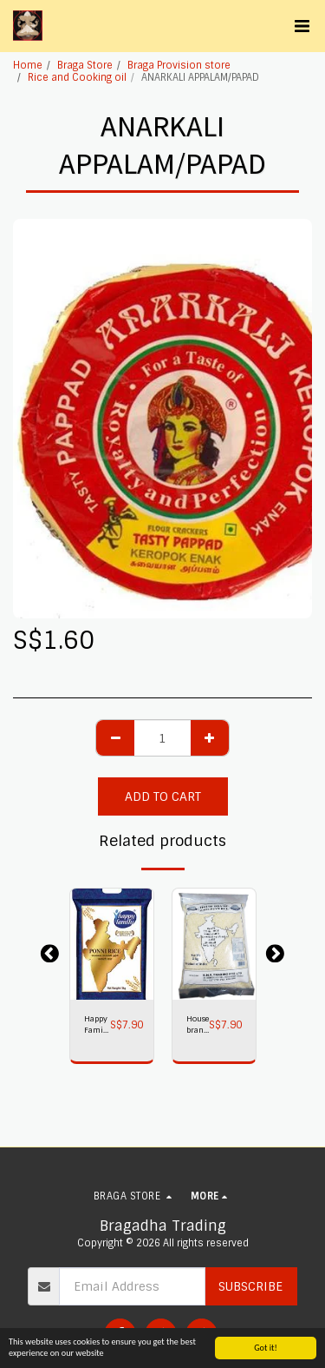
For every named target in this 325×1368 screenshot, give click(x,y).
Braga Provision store (179, 65)
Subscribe (250, 1286)
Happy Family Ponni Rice (97, 1025)
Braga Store (85, 65)
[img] (111, 944)
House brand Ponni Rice (197, 1025)
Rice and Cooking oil (77, 77)
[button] (301, 26)
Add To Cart (163, 796)
